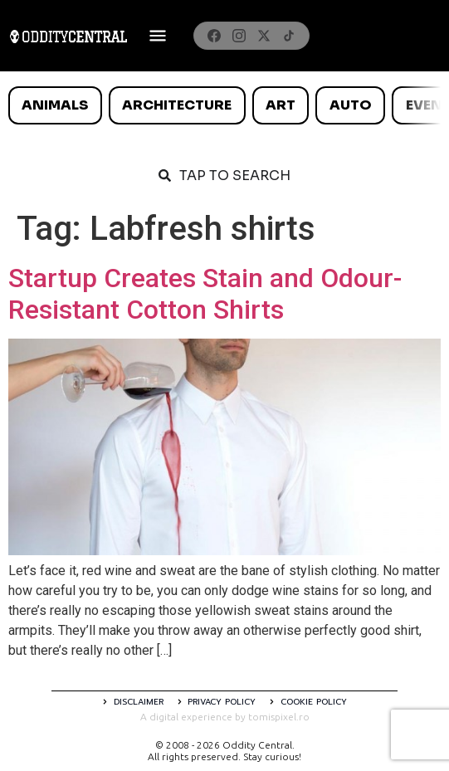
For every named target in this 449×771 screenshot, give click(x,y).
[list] (224, 105)
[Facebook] (214, 35)
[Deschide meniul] (158, 36)
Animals (55, 105)
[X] (264, 35)
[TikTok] (288, 35)
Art (280, 105)
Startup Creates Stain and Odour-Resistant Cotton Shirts (205, 293)
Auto (350, 105)
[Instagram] (239, 35)
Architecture (177, 105)
